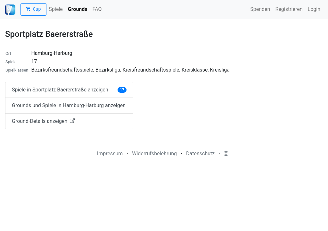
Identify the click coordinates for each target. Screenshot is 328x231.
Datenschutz (200, 153)
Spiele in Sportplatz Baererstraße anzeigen (69, 90)
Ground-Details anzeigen (43, 121)
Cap (33, 9)
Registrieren (288, 9)
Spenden (260, 9)
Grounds (77, 9)
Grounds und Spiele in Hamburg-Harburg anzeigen (69, 105)
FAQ (97, 9)
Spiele (56, 9)
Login (314, 9)
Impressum (110, 153)
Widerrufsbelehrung (154, 153)
